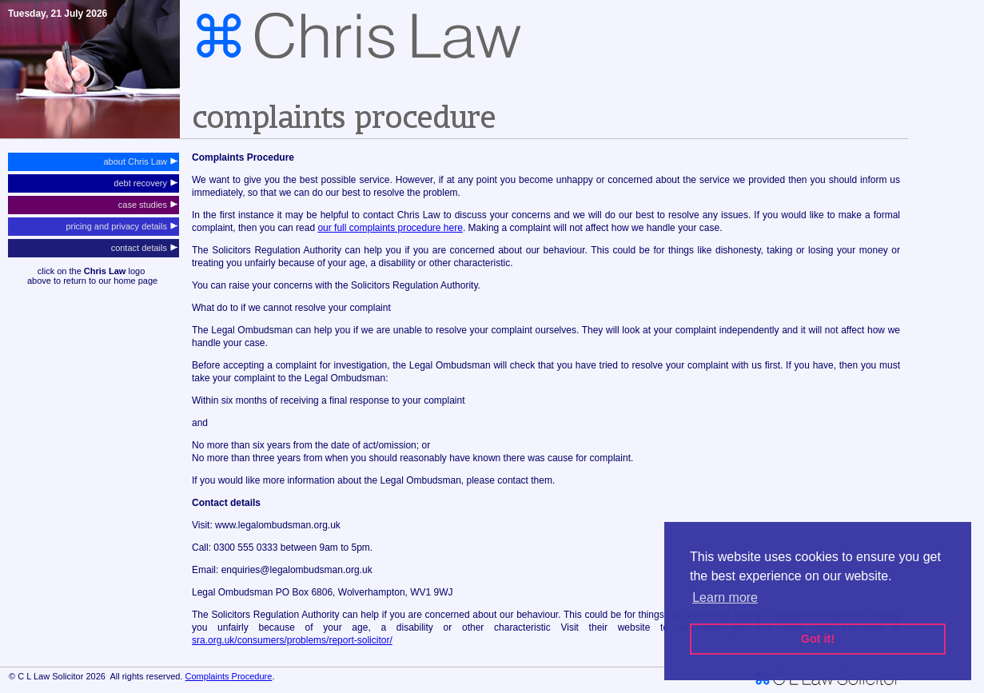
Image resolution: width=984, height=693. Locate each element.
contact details (144, 248)
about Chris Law (140, 161)
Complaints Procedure (229, 676)
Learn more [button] (725, 597)
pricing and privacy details (121, 226)
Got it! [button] (818, 638)
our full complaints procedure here (389, 227)
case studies (147, 204)
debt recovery (145, 183)
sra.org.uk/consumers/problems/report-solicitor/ (292, 640)
